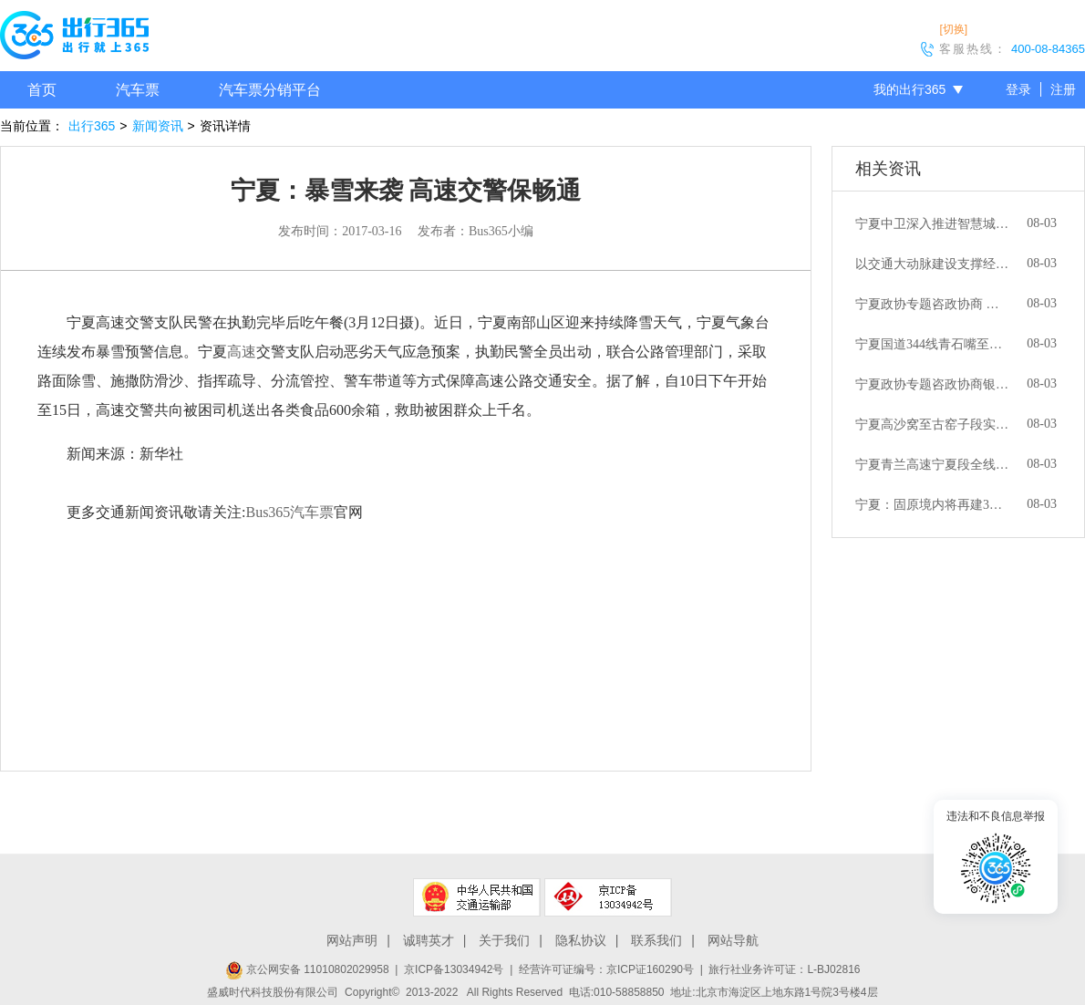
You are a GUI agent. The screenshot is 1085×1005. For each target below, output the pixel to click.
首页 (42, 90)
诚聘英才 (428, 940)
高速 (241, 351)
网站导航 (733, 940)
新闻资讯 (157, 126)
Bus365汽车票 (289, 512)
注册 (1063, 89)
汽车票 (138, 90)
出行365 (91, 126)
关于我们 (504, 940)
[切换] (953, 29)
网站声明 (351, 940)
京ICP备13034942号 (453, 969)
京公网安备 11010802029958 (307, 969)
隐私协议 (580, 940)
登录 (1018, 89)
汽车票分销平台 (270, 90)
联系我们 (656, 940)
